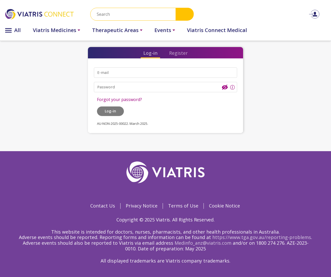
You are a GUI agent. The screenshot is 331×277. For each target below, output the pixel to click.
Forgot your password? (119, 99)
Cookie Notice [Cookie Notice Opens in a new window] (224, 206)
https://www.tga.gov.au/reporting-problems (261, 237)
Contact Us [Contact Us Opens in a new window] (102, 206)
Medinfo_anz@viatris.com (203, 243)
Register (178, 53)
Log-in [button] (110, 111)
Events (162, 30)
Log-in (150, 53)
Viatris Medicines (54, 30)
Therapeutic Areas (115, 30)
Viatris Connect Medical (217, 30)
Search (185, 14)
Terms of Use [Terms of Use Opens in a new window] (183, 206)
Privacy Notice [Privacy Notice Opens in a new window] (141, 206)
